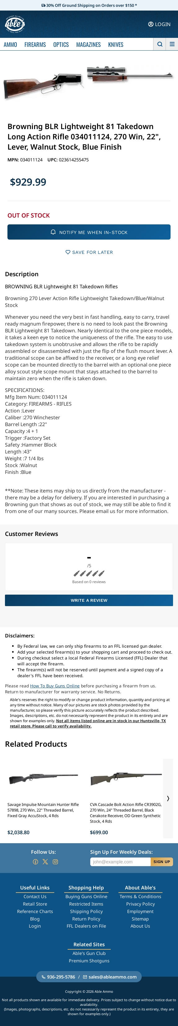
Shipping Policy (86, 911)
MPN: (13, 160)
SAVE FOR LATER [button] (89, 252)
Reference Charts (35, 911)
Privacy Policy (140, 904)
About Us (140, 926)
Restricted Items (86, 904)
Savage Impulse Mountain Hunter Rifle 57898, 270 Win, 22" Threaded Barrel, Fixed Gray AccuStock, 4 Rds (43, 810)
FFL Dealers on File (86, 926)
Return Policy (86, 919)
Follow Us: (43, 851)
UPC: (53, 160)
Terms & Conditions (140, 896)
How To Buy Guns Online (55, 686)
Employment (140, 911)
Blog (35, 919)
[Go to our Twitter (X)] (45, 861)
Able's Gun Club (89, 953)
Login (35, 926)
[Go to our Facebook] (35, 861)
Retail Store (35, 904)
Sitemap (140, 919)
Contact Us (35, 896)
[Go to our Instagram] (55, 861)
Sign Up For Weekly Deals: (121, 851)
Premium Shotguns (89, 961)
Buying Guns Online (86, 896)
